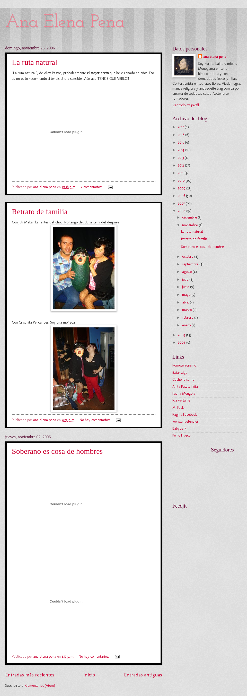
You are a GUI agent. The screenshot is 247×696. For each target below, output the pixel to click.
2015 (181, 142)
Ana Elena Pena (65, 22)
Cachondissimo (183, 379)
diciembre (190, 217)
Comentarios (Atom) (40, 685)
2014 (181, 150)
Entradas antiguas (143, 675)
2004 (182, 342)
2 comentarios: (92, 187)
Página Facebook (184, 414)
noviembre (190, 225)
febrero (188, 317)
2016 (181, 135)
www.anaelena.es (185, 421)
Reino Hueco (181, 435)
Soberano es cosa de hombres (57, 451)
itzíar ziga (179, 372)
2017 (181, 127)
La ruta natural (34, 62)
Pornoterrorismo (184, 365)
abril (186, 302)
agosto (187, 271)
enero (187, 325)
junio (186, 287)
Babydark (179, 428)
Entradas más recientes (29, 675)
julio (185, 279)
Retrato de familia (40, 211)
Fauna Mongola (183, 393)
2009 (182, 188)
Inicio (89, 675)
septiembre (190, 264)
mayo (186, 294)
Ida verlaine (181, 400)
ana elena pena (214, 57)
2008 (182, 196)
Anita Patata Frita (185, 386)
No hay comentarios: (95, 420)
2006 (182, 211)
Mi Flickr (178, 407)
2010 (182, 180)
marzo (187, 310)
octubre (188, 256)
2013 (181, 157)
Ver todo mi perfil (185, 105)
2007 (182, 203)
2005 (182, 335)
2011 (181, 173)
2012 (181, 165)
